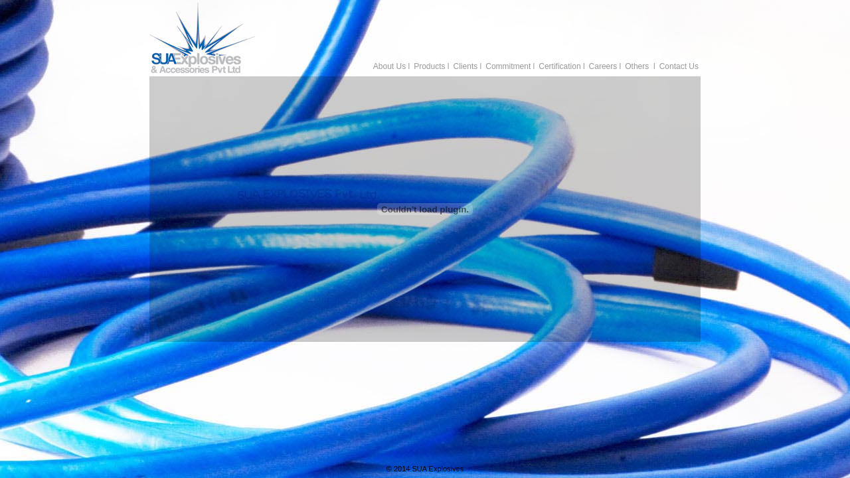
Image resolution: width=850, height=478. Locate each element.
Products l (431, 66)
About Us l (391, 66)
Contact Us (679, 66)
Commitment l (510, 66)
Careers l (605, 66)
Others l (640, 66)
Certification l (561, 66)
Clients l (468, 66)
